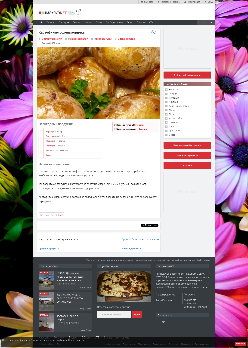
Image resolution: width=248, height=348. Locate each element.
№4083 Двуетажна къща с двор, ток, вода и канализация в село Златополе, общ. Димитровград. (70, 280)
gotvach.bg (57, 214)
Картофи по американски (58, 239)
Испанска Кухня (104, 38)
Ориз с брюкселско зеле (140, 239)
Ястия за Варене (127, 38)
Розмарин (51, 145)
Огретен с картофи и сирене (113, 307)
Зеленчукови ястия (52, 38)
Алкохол (173, 101)
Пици (171, 114)
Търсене (187, 165)
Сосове (173, 134)
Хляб (171, 126)
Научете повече (76, 340)
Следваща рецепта (131, 248)
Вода (48, 155)
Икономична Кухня (79, 38)
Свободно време (114, 22)
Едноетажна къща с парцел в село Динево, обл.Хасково (70, 298)
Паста (172, 110)
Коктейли (174, 97)
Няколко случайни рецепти (187, 145)
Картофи (50, 131)
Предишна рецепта (49, 248)
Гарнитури (174, 130)
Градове (141, 22)
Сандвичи (174, 122)
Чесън (49, 150)
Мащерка (51, 140)
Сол (48, 136)
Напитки (173, 89)
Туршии (173, 93)
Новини (88, 22)
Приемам (240, 344)
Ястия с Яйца (176, 118)
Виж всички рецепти (187, 155)
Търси (137, 315)
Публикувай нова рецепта (187, 75)
